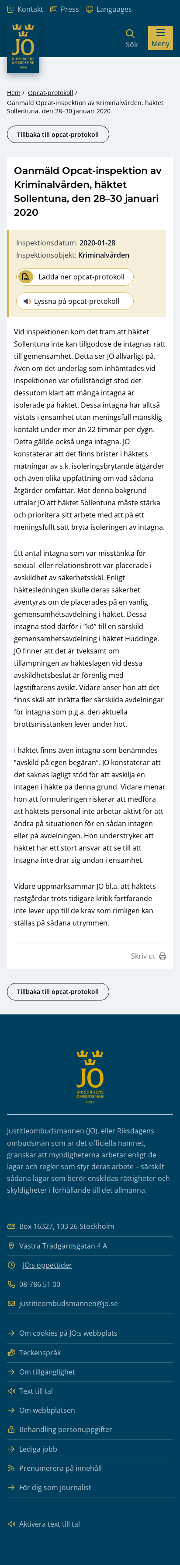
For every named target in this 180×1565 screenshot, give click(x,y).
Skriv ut (148, 956)
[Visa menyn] (160, 38)
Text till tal (30, 1391)
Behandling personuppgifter (59, 1430)
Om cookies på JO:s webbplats (62, 1333)
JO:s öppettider (47, 1265)
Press (64, 9)
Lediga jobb (32, 1449)
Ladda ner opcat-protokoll (71, 276)
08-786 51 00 (33, 1284)
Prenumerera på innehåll (54, 1468)
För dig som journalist (49, 1488)
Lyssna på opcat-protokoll (71, 301)
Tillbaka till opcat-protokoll (58, 134)
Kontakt (25, 9)
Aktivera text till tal (43, 1524)
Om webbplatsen (41, 1410)
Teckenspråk (34, 1353)
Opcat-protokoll (50, 92)
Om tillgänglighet (41, 1372)
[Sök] (131, 38)
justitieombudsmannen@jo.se (62, 1304)
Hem (14, 92)
